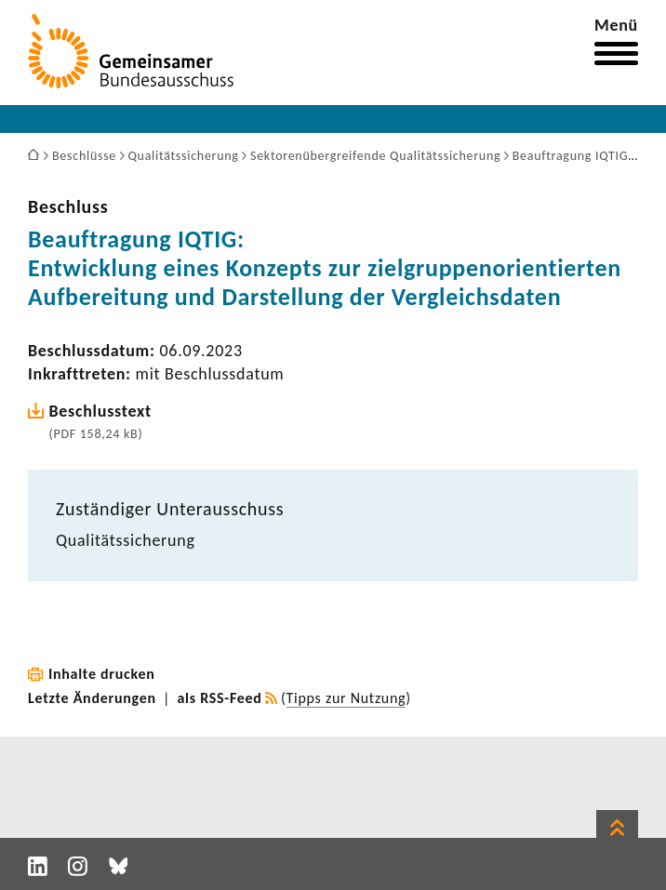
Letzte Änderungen (92, 698)
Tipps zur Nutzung (346, 698)
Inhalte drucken (101, 674)
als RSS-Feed (220, 698)
